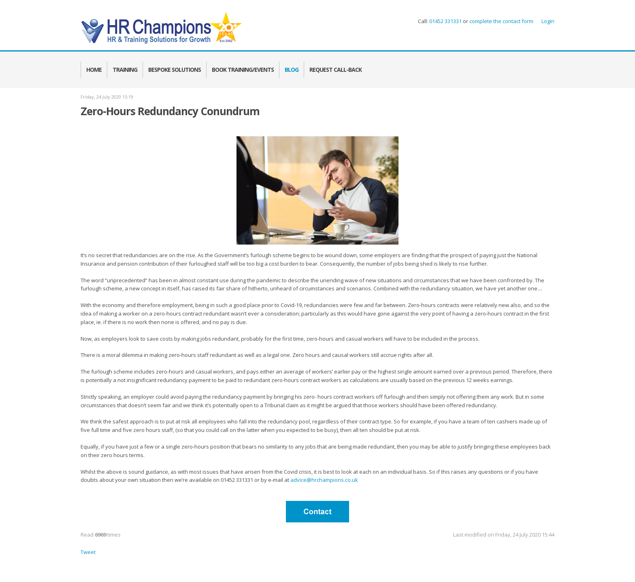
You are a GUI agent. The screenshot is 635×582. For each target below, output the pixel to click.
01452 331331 (445, 21)
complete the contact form (500, 21)
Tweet (88, 552)
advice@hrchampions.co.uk (324, 479)
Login (547, 21)
